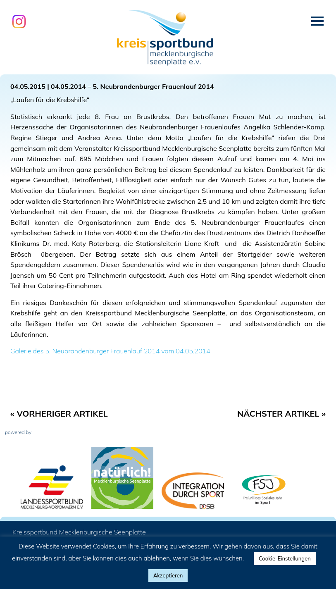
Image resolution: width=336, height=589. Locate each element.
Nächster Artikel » (281, 413)
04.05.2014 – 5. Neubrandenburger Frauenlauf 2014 (132, 86)
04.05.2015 (27, 86)
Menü (317, 21)
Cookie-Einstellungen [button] (285, 558)
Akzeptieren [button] (168, 575)
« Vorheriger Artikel (59, 413)
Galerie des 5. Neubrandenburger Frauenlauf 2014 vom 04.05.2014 (110, 351)
